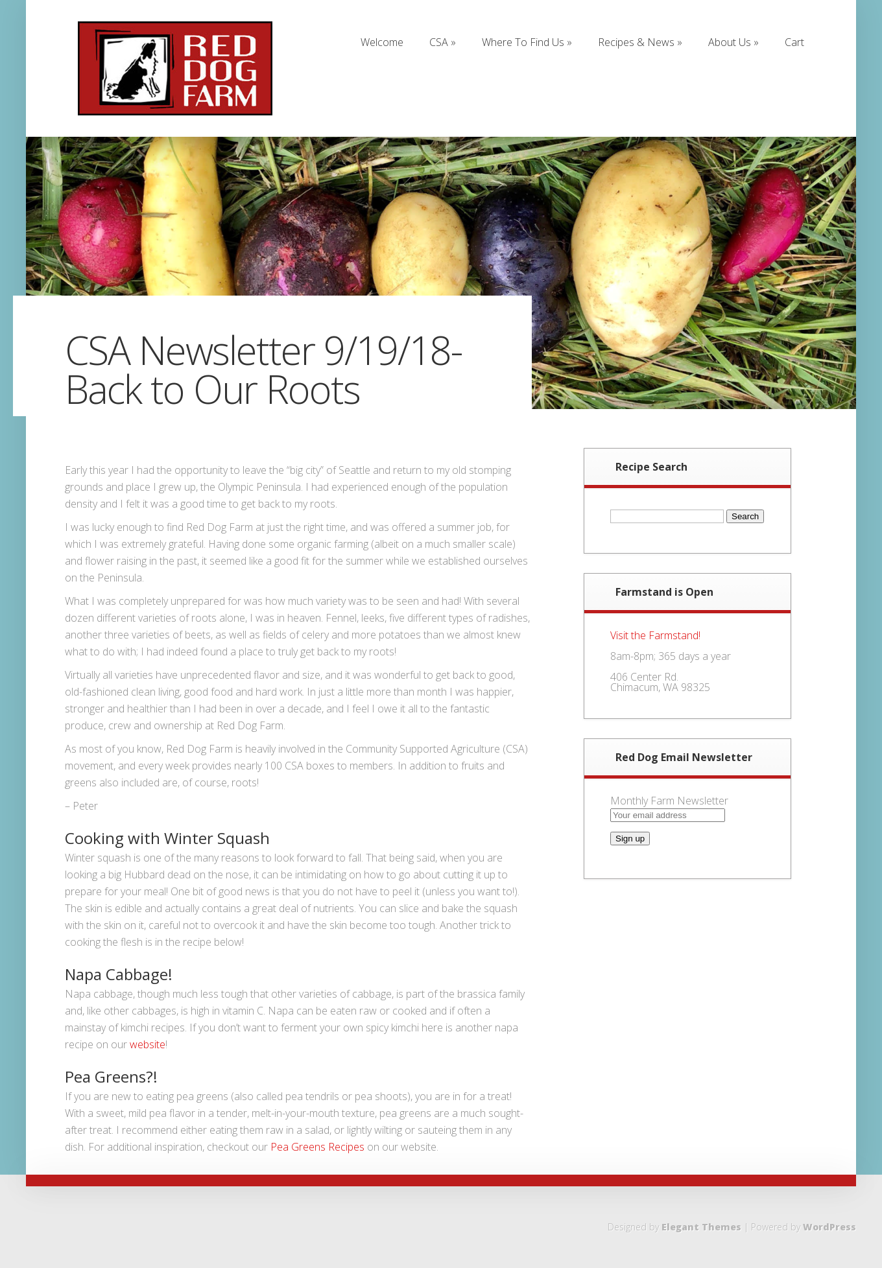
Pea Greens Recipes (317, 1147)
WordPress (829, 1227)
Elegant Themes (701, 1227)
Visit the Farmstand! (655, 635)
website (147, 1044)
